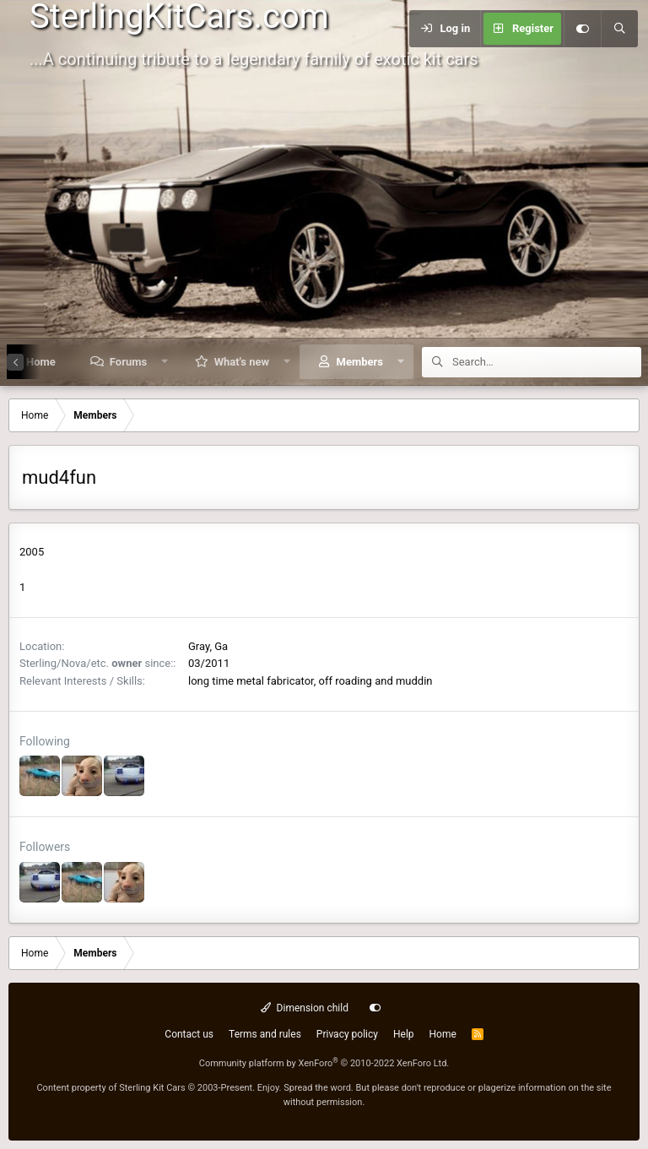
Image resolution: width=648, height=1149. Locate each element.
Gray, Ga (208, 646)
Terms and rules (265, 1034)
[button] (165, 361)
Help (403, 1034)
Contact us (189, 1034)
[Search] (619, 28)
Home (442, 1034)
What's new (241, 361)
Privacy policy (347, 1034)
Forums (128, 361)
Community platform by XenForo (324, 1063)
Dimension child (304, 1008)
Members (360, 361)
